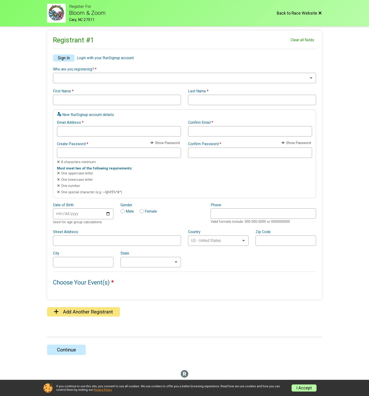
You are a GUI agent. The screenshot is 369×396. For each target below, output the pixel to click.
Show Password (165, 143)
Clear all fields (302, 40)
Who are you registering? (74, 69)
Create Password (72, 144)
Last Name (198, 91)
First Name (63, 91)
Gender (126, 205)
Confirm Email (200, 122)
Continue (66, 350)
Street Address (65, 232)
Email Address (70, 122)
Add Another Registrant (83, 312)
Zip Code (263, 232)
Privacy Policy (103, 390)
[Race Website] (58, 13)
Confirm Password (204, 144)
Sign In (64, 58)
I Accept (304, 388)
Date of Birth (63, 205)
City (56, 253)
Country (194, 232)
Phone (216, 205)
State (124, 253)
